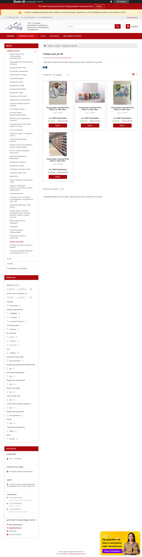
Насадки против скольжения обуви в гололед (20, 125)
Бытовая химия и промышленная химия (18, 114)
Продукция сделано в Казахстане (18, 237)
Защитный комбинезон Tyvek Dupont (20, 206)
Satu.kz (81, 552)
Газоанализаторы (16, 193)
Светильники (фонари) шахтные (18, 140)
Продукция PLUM (16, 82)
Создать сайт (30, 1)
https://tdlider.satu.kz (16, 524)
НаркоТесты (14, 176)
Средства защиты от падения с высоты (21, 134)
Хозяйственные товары (18, 75)
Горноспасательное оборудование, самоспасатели (17, 56)
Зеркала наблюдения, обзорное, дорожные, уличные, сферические (21, 188)
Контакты (54, 36)
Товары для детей (16, 241)
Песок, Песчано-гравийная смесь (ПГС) (19, 152)
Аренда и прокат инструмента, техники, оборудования (21, 146)
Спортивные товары (17, 109)
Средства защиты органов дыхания (20, 104)
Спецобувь (14, 226)
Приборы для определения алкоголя (20, 119)
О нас (43, 36)
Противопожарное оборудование (16, 231)
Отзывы (10, 264)
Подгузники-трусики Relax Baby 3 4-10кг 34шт (90, 108)
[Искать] (118, 26)
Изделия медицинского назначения (18, 157)
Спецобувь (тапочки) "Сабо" (20, 169)
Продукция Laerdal (17, 166)
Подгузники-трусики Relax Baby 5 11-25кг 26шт (57, 108)
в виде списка (137, 74)
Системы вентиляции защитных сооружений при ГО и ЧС (21, 252)
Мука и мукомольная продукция (17, 222)
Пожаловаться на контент (77, 554)
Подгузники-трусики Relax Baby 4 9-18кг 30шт (122, 108)
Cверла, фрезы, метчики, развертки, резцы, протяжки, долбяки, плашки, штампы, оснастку (20, 214)
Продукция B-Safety (17, 85)
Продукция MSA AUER (18, 68)
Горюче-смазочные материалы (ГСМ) (21, 181)
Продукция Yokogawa (18, 162)
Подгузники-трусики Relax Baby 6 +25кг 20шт (57, 160)
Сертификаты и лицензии (17, 268)
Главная (10, 36)
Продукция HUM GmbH (18, 96)
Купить (99, 6)
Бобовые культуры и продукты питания (21, 246)
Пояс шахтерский (16, 130)
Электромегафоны (16, 78)
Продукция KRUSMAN (18, 89)
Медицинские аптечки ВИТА (20, 100)
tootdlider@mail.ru (15, 528)
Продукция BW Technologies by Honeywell (21, 63)
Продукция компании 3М (19, 71)
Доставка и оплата (72, 36)
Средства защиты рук (18, 173)
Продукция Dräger (16, 93)
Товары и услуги (26, 36)
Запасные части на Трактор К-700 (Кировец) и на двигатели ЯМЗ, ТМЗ (21, 199)
